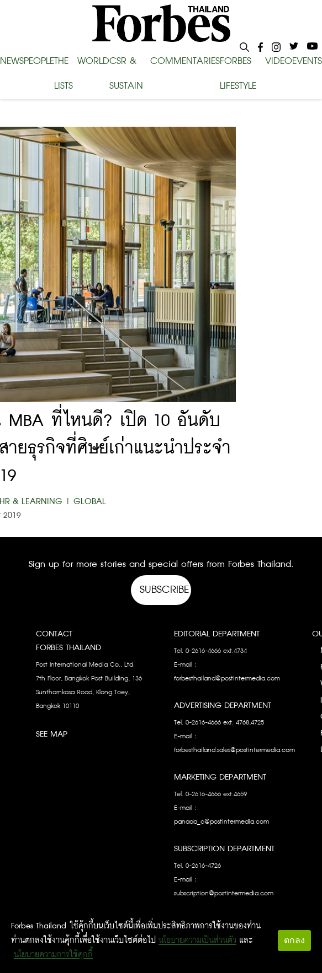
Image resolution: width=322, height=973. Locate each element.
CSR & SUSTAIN (126, 73)
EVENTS (307, 61)
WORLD (93, 61)
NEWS (12, 61)
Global (89, 501)
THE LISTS (63, 73)
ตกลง (294, 940)
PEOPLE (39, 61)
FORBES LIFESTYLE (238, 73)
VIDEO (278, 61)
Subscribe (164, 590)
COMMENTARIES (185, 61)
